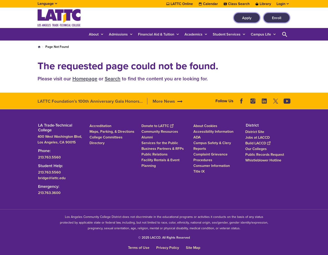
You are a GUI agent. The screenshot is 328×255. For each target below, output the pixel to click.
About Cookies (205, 125)
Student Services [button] (227, 34)
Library (265, 3)
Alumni (147, 137)
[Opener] (323, 99)
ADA (197, 137)
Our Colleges (256, 148)
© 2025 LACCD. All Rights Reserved (164, 237)
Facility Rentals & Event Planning (160, 162)
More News (164, 101)
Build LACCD (257, 142)
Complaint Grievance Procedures (210, 157)
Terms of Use (138, 247)
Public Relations (154, 154)
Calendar (210, 3)
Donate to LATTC (157, 125)
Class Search (239, 3)
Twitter (275, 101)
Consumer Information (211, 165)
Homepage (84, 78)
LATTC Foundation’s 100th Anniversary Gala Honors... (90, 101)
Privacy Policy (167, 247)
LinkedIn (264, 101)
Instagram (252, 101)
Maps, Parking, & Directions (112, 131)
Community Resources (159, 131)
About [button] (94, 34)
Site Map (193, 247)
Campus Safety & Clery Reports (212, 145)
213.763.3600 (49, 192)
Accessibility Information (213, 131)
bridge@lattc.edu (52, 177)
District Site (254, 131)
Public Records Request (264, 154)
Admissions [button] (118, 34)
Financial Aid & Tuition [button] (156, 34)
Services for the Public (159, 142)
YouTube (287, 101)
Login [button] (281, 3)
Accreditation (100, 125)
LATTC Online (182, 3)
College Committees (106, 137)
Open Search (284, 34)
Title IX (199, 171)
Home (39, 46)
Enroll (276, 17)
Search (112, 78)
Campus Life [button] (261, 34)
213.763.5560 (49, 157)
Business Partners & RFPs (162, 148)
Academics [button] (193, 34)
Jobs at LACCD (257, 137)
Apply (246, 17)
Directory (97, 142)
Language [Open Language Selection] (46, 3)
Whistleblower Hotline (263, 160)
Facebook (241, 101)
